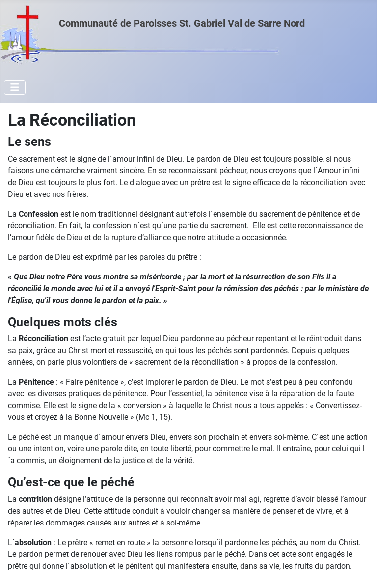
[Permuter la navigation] (15, 87)
